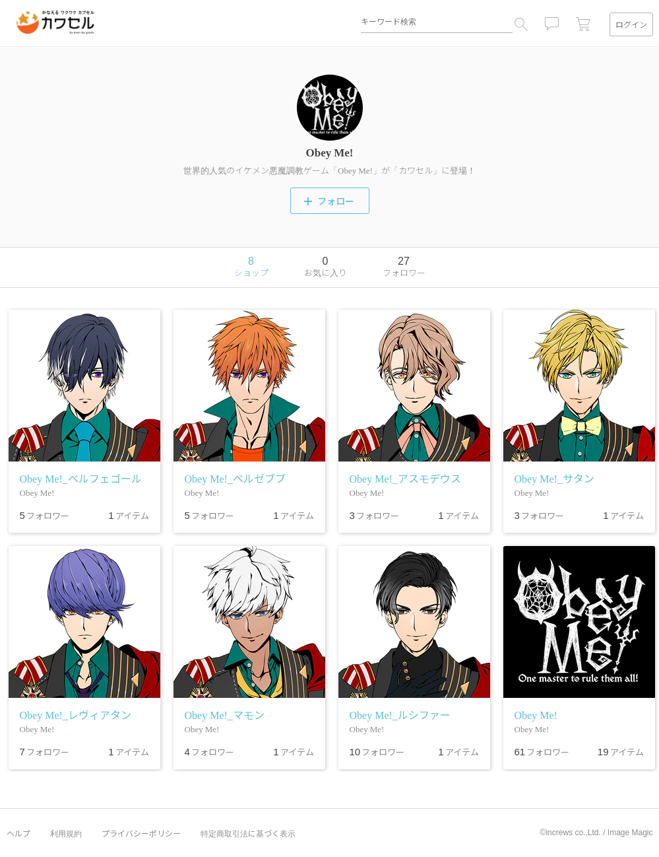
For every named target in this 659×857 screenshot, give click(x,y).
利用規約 (66, 833)
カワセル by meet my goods (55, 22)
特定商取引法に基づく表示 (248, 833)
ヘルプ (18, 833)
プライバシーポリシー (141, 833)
